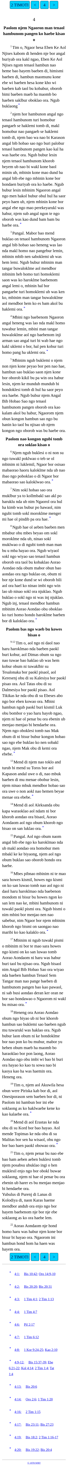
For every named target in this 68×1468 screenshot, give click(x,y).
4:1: (17, 1274)
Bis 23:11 (32, 1424)
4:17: (18, 1424)
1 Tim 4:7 (30, 1312)
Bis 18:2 (31, 1437)
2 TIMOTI (19, 5)
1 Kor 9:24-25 (33, 1350)
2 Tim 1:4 (41, 1368)
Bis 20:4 (46, 1450)
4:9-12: (19, 1362)
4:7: (17, 1337)
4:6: (17, 1324)
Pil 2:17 (29, 1324)
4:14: (18, 1399)
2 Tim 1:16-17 (48, 1437)
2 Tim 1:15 (33, 1412)
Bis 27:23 (46, 1424)
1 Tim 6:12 (31, 1337)
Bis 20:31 (45, 1286)
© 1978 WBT (34, 1462)
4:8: (17, 1350)
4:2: (17, 1286)
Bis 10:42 (30, 1274)
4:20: (18, 1450)
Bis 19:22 (32, 1450)
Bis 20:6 (31, 1387)
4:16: (18, 1412)
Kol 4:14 (27, 1368)
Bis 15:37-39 (37, 1362)
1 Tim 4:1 (30, 1299)
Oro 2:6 (31, 1399)
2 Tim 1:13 (46, 1299)
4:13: (18, 1387)
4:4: (17, 1312)
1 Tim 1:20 (45, 1399)
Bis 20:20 (30, 1286)
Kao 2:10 (51, 1350)
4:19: (18, 1437)
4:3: (17, 1299)
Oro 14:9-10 (47, 1274)
